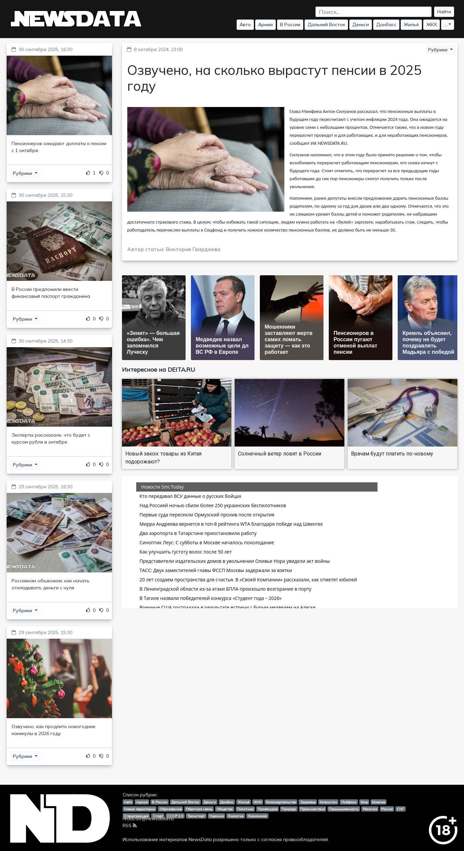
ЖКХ (431, 24)
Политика (245, 809)
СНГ (400, 809)
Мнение (378, 802)
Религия (370, 809)
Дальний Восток (326, 24)
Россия (387, 809)
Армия (265, 24)
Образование (170, 809)
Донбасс (386, 24)
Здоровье (308, 802)
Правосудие (267, 809)
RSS (130, 825)
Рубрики (23, 173)
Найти (444, 12)
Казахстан (328, 802)
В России (290, 24)
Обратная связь (199, 809)
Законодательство (281, 802)
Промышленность (344, 809)
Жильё (411, 24)
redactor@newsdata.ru (148, 819)
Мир (364, 802)
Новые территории (139, 809)
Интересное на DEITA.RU (158, 369)
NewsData (200, 839)
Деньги (360, 24)
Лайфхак (348, 802)
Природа (288, 809)
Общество (224, 809)
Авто (245, 24)
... (445, 24)
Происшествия (312, 809)
